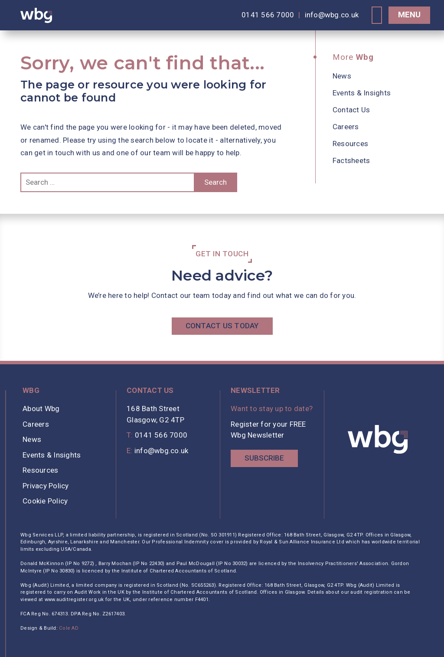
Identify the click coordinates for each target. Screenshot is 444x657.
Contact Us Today (222, 325)
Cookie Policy (45, 501)
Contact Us (351, 109)
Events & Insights (362, 92)
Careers (346, 126)
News (342, 76)
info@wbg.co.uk (332, 14)
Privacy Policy (46, 485)
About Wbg (41, 408)
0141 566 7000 (268, 14)
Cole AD (68, 628)
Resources (350, 143)
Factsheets (351, 160)
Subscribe (264, 458)
